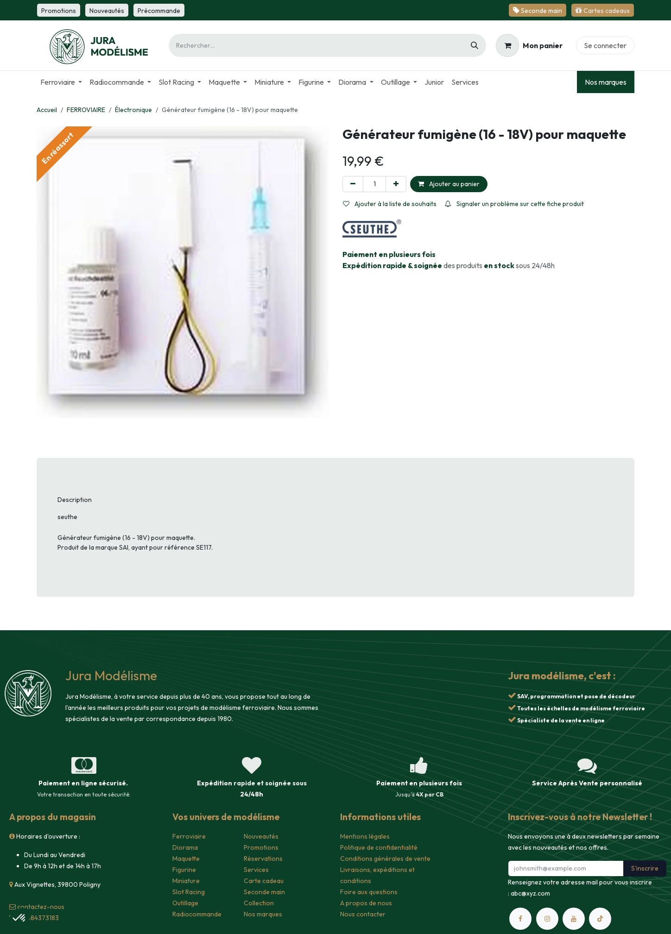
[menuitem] (61, 82)
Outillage (185, 903)
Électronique (133, 110)
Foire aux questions (369, 892)
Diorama (185, 847)
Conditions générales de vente (385, 858)
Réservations (263, 858)
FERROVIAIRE (86, 110)
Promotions (261, 847)
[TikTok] (600, 919)
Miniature (186, 881)
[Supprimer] (352, 184)
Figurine (184, 869)
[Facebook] (520, 919)
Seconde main (264, 892)
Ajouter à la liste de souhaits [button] (390, 204)
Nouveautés (261, 836)
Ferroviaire (189, 836)
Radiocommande (197, 914)
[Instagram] (547, 919)
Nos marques (606, 82)
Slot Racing (188, 892)
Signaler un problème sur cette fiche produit (514, 204)
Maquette (186, 858)
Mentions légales (365, 836)
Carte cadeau (264, 881)
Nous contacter (363, 914)
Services (256, 869)
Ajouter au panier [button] (449, 184)
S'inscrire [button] (644, 868)
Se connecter (605, 45)
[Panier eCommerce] (529, 45)
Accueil (47, 110)
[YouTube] (574, 919)
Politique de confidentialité (379, 847)
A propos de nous (366, 903)
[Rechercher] (474, 45)
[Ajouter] (396, 184)
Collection (259, 903)
